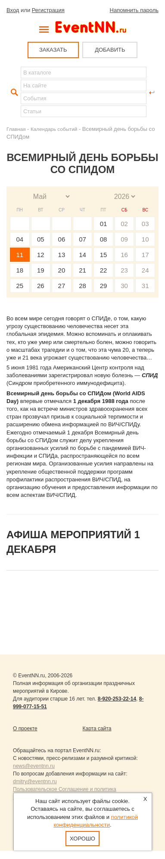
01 (103, 223)
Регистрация (48, 10)
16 (124, 254)
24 (145, 270)
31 (145, 285)
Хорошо (82, 838)
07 (82, 239)
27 (61, 285)
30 (124, 285)
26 (40, 285)
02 (124, 223)
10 (145, 239)
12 (40, 254)
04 (19, 239)
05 (40, 239)
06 (61, 239)
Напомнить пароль (134, 10)
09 (124, 239)
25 (19, 285)
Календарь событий (54, 129)
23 (124, 270)
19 (40, 270)
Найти (13, 92)
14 (82, 254)
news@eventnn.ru (34, 766)
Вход (12, 10)
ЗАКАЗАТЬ (53, 50)
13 (61, 254)
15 (103, 254)
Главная (15, 129)
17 (145, 254)
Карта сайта (97, 729)
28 (82, 285)
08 (103, 239)
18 (19, 270)
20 (61, 270)
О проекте (25, 729)
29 (103, 285)
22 (103, 270)
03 (145, 223)
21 (82, 270)
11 (19, 254)
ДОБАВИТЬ (110, 50)
